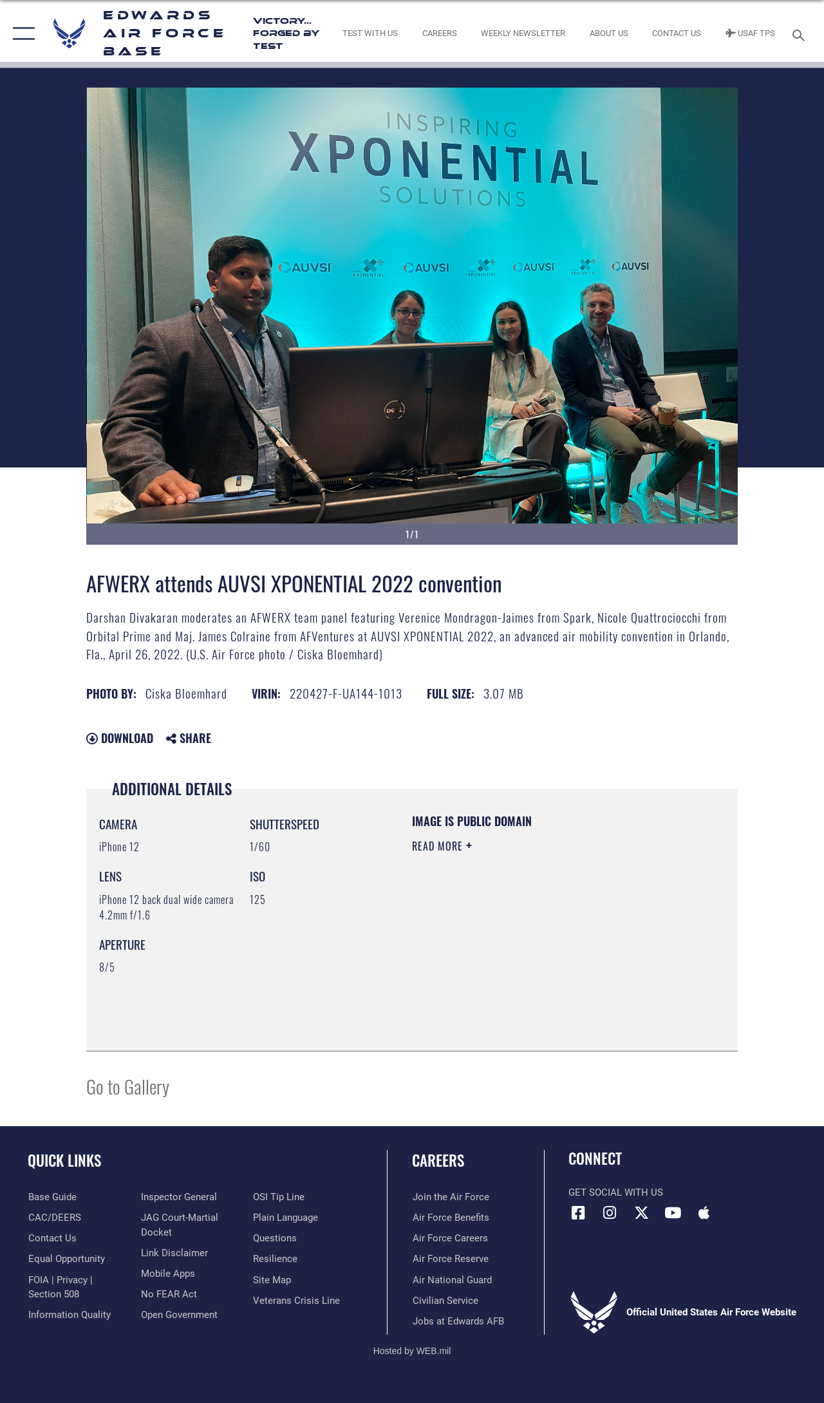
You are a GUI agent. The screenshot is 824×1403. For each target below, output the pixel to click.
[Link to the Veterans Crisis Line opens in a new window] (296, 1300)
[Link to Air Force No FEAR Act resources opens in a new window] (168, 1294)
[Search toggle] (801, 34)
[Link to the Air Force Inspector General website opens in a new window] (178, 1197)
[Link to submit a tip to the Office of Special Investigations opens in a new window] (278, 1197)
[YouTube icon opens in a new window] (672, 1213)
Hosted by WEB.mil (412, 1350)
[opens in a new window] (52, 1197)
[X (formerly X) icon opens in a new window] (641, 1213)
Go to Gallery (127, 1086)
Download (119, 738)
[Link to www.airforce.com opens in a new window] (450, 1197)
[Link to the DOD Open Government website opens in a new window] (178, 1315)
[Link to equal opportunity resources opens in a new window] (66, 1259)
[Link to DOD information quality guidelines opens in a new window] (69, 1315)
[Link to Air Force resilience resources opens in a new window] (275, 1259)
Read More (439, 846)
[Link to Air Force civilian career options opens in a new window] (445, 1300)
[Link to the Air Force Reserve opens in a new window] (450, 1259)
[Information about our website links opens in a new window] (173, 1253)
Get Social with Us (615, 1192)
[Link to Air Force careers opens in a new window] (449, 1238)
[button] (21, 34)
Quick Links (64, 1160)
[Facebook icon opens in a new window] (578, 1213)
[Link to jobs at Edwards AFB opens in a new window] (457, 1320)
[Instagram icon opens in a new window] (609, 1213)
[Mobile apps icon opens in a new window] (704, 1213)
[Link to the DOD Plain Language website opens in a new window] (285, 1217)
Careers (438, 1160)
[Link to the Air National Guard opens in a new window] (451, 1279)
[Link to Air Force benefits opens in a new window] (450, 1217)
